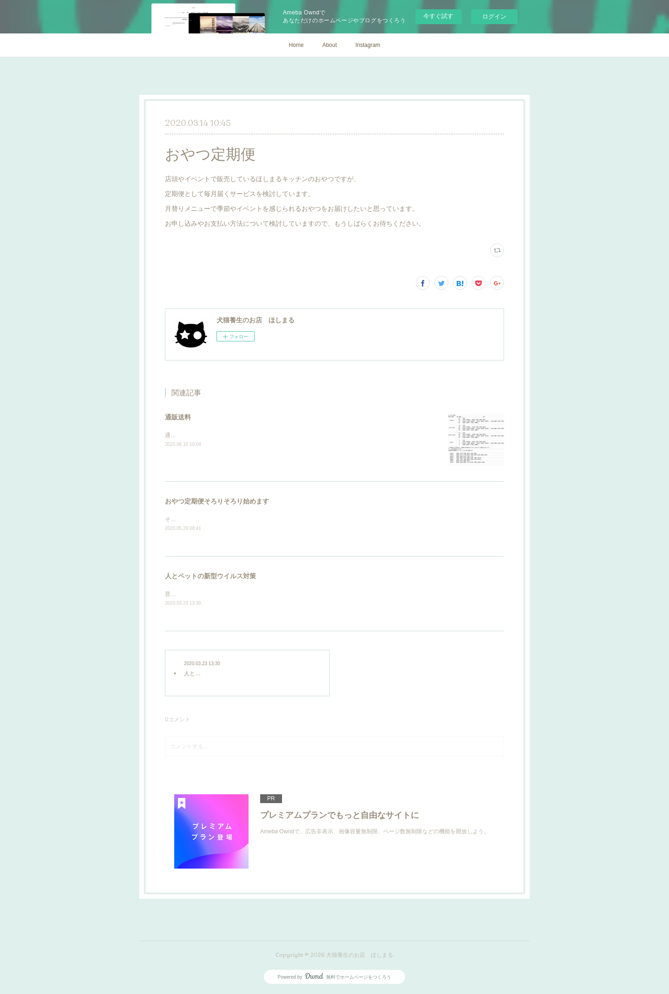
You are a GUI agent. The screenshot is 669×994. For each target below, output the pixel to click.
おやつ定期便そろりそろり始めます (217, 501)
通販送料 (178, 417)
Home (296, 45)
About (329, 45)
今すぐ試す (438, 16)
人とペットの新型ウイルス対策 (210, 577)
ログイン (494, 16)
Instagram (367, 45)
